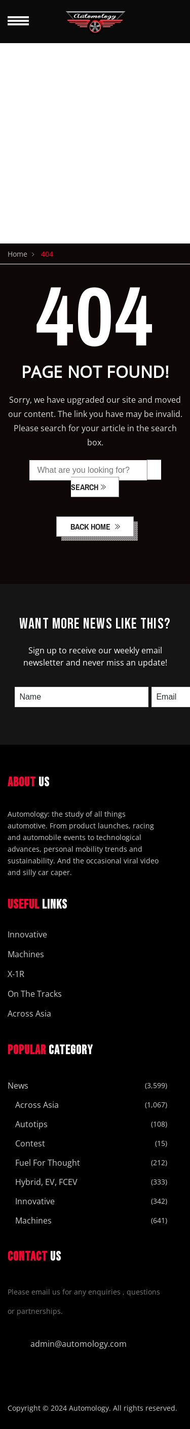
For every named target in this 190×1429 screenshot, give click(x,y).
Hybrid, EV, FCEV (46, 1182)
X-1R (16, 974)
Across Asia (29, 1013)
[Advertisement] (95, 143)
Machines (26, 954)
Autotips (31, 1124)
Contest (30, 1143)
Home (17, 254)
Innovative (27, 934)
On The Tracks (35, 993)
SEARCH (84, 487)
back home (91, 526)
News (18, 1085)
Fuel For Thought (47, 1162)
